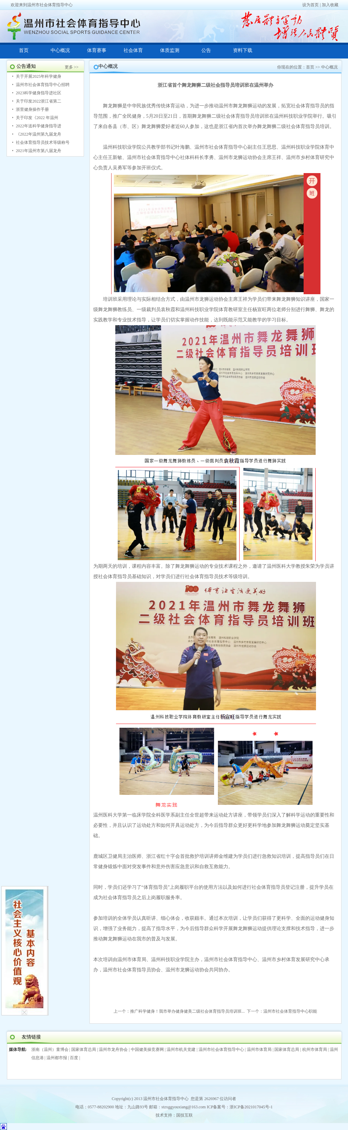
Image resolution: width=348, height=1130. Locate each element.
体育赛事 (96, 50)
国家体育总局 (83, 1049)
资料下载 (242, 50)
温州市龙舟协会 (113, 1049)
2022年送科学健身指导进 (38, 126)
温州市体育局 (259, 1049)
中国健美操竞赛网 (147, 1049)
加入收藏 (330, 4)
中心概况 (60, 50)
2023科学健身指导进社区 (38, 92)
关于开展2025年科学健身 (38, 76)
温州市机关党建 (181, 1049)
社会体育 (133, 50)
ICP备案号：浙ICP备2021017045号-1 (240, 1107)
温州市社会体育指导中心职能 (290, 1011)
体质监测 (169, 50)
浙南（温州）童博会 (49, 1049)
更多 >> (72, 67)
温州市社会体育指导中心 (221, 1049)
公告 (206, 50)
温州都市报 (56, 1057)
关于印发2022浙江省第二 (38, 101)
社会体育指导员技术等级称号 (43, 142)
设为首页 (310, 4)
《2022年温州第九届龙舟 (38, 134)
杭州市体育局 (314, 1049)
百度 (74, 1057)
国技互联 (184, 1115)
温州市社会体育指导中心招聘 (43, 84)
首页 (24, 50)
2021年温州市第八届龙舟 (38, 150)
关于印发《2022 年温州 (37, 117)
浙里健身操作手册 (32, 109)
